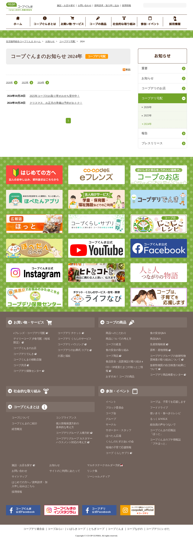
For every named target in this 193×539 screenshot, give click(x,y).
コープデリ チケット (71, 333)
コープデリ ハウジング (72, 344)
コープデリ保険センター (28, 371)
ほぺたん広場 (113, 435)
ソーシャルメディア (98, 476)
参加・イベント (118, 391)
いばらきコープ (76, 529)
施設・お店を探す (66, 5)
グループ (111, 419)
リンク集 (92, 471)
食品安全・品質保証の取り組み (125, 361)
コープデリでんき (25, 354)
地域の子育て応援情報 (118, 447)
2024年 (41, 82)
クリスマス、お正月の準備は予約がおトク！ (56, 103)
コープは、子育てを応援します (168, 401)
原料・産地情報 (160, 350)
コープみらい (56, 529)
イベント (111, 401)
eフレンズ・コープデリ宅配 (30, 333)
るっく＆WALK (158, 419)
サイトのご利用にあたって (64, 471)
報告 (145, 133)
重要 (145, 68)
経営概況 (17, 429)
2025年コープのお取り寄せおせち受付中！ (55, 96)
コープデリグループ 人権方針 (74, 432)
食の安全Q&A (158, 333)
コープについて (21, 417)
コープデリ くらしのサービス (74, 338)
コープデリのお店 (154, 88)
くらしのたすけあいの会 (120, 441)
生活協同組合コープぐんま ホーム (23, 41)
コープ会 (111, 413)
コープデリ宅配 (67, 41)
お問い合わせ (84, 5)
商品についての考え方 (118, 338)
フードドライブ (159, 407)
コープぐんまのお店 (24, 348)
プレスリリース (152, 143)
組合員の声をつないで (162, 424)
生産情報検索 (159, 344)
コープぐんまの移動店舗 (27, 359)
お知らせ (50, 41)
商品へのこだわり (116, 333)
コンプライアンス (66, 417)
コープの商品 (116, 322)
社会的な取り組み (27, 391)
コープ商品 (114, 355)
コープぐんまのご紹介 (24, 423)
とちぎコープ (96, 529)
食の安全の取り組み (117, 350)
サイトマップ (19, 476)
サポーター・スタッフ (118, 430)
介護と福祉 (64, 355)
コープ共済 (21, 365)
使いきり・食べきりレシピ (165, 413)
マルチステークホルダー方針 (105, 465)
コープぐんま (116, 529)
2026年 (9, 82)
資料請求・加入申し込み (106, 5)
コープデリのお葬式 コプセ (75, 350)
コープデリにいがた (158, 529)
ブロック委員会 (115, 407)
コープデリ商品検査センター (168, 374)
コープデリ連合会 (33, 529)
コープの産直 (113, 344)
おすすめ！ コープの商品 (120, 376)
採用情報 (126, 5)
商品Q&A (155, 338)
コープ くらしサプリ (119, 453)
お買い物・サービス (29, 322)
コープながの (135, 529)
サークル (111, 424)
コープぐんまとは (26, 407)
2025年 (25, 82)
